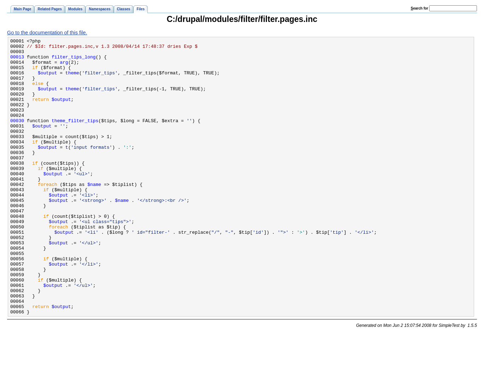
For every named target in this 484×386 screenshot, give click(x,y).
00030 (17, 137)
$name (94, 214)
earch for (419, 8)
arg (64, 67)
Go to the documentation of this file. (47, 32)
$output (47, 80)
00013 (17, 61)
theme (72, 80)
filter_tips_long (74, 61)
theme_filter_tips (75, 137)
